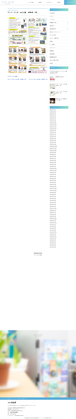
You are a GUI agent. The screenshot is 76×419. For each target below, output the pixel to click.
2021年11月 (52, 188)
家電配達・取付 (53, 22)
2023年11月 (52, 148)
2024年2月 (52, 142)
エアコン (52, 16)
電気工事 (52, 25)
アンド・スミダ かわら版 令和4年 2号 (17, 79)
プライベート (52, 47)
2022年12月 (52, 168)
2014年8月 (52, 245)
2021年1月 (52, 208)
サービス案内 (31, 2)
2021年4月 (52, 202)
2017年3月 (52, 230)
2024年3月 (52, 140)
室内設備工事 (52, 28)
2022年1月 (52, 184)
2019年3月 (52, 220)
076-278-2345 (14, 412)
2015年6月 (52, 238)
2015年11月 (52, 236)
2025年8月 (52, 111)
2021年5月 (52, 200)
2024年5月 (52, 136)
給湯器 (51, 41)
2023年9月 (52, 152)
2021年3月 (52, 204)
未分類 (51, 63)
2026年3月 (52, 109)
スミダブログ (48, 2)
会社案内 (40, 2)
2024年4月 (52, 138)
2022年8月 (52, 174)
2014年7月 (52, 247)
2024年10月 (52, 128)
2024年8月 (52, 130)
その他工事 (52, 13)
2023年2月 (52, 164)
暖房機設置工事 (53, 57)
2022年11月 (52, 170)
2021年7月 (52, 196)
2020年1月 (52, 216)
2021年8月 (52, 194)
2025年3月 (52, 118)
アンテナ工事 (52, 35)
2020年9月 (52, 210)
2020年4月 (52, 212)
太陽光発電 (52, 53)
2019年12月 (52, 218)
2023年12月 (52, 146)
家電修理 (52, 50)
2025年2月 (52, 120)
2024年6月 (52, 134)
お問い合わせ (70, 2)
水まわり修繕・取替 (54, 60)
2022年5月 (52, 178)
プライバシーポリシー (32, 405)
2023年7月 (52, 156)
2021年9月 (52, 192)
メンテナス (52, 19)
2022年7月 (52, 176)
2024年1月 (52, 144)
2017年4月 (52, 228)
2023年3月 (52, 162)
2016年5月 (52, 234)
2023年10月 (52, 150)
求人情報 (58, 2)
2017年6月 (52, 224)
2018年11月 (52, 222)
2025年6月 (52, 114)
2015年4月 (52, 240)
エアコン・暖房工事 (54, 38)
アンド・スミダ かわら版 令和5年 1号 (38, 79)
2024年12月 (52, 124)
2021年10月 (52, 190)
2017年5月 (52, 226)
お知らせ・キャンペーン (55, 31)
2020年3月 (52, 214)
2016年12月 (52, 232)
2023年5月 (52, 160)
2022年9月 (52, 172)
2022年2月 (52, 182)
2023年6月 (52, 158)
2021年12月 (52, 186)
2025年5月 (52, 116)
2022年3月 (52, 180)
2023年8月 (52, 154)
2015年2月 (52, 242)
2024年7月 (52, 132)
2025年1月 (52, 122)
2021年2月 (52, 206)
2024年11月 (52, 126)
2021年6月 (52, 198)
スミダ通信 (15, 76)
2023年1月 (52, 166)
